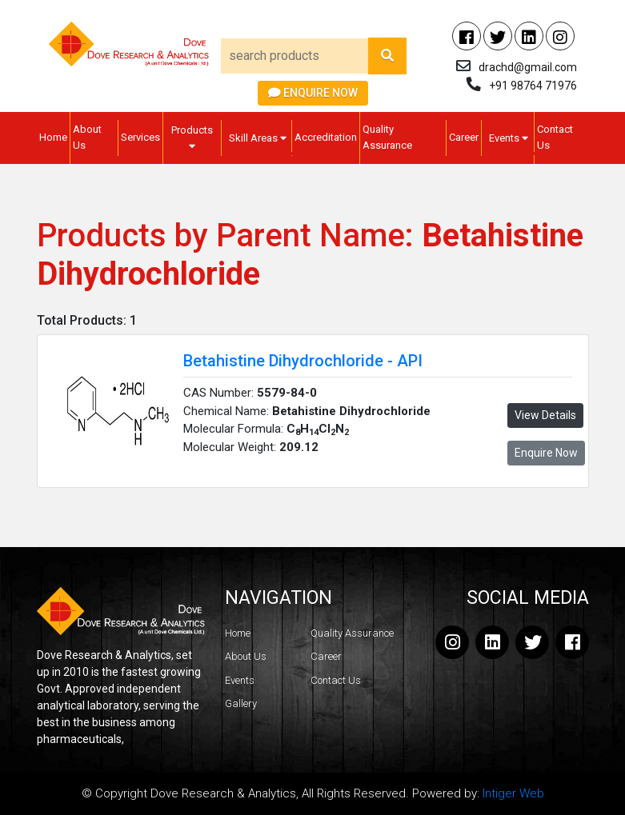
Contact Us (555, 137)
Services (140, 137)
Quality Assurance (387, 137)
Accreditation (325, 137)
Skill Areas (257, 138)
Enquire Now (313, 92)
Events (508, 138)
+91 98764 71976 (533, 85)
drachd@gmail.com (528, 67)
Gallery (241, 703)
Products (192, 137)
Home (53, 137)
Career (464, 137)
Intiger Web (513, 793)
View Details (545, 415)
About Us (87, 137)
